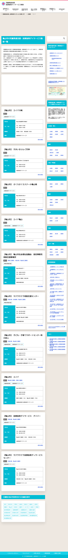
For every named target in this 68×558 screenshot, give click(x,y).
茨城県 (51, 155)
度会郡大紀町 (15, 514)
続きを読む (40, 139)
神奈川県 (51, 152)
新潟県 (62, 168)
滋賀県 (51, 202)
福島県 (51, 136)
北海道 (51, 131)
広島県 (56, 217)
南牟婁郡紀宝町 (7, 517)
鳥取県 (62, 217)
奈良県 (56, 202)
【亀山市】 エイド (11, 376)
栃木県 (56, 155)
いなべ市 (26, 506)
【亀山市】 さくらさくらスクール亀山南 (20, 184)
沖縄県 (57, 254)
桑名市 (25, 503)
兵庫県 (56, 199)
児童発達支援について (15, 10)
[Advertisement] (34, 26)
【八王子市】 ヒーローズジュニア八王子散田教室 (57, 312)
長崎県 (62, 249)
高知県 (51, 236)
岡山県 (51, 217)
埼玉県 (56, 149)
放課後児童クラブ (62, 10)
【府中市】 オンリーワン (56, 288)
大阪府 (51, 199)
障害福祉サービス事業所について (43, 9)
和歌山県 (51, 205)
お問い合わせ (37, 552)
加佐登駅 (15, 299)
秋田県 (56, 134)
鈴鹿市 (31, 503)
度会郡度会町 (7, 514)
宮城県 (51, 134)
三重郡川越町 (32, 509)
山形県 (62, 134)
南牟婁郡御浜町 (33, 514)
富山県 (51, 170)
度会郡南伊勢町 (24, 514)
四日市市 (10, 503)
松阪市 (20, 503)
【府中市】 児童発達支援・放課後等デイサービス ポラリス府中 (57, 284)
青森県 (56, 131)
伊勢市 (15, 503)
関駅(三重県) (11, 260)
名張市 (36, 503)
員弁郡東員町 (7, 509)
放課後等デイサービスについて (6, 9)
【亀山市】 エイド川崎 (12, 110)
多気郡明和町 (23, 511)
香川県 (56, 233)
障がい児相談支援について (34, 10)
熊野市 (20, 506)
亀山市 (5, 113)
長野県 (56, 168)
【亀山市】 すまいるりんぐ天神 (16, 149)
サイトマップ (26, 552)
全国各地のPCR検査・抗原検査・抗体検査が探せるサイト (56, 82)
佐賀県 (56, 249)
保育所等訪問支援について (25, 10)
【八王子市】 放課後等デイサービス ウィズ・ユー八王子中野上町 (57, 300)
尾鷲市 (5, 506)
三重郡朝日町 (23, 509)
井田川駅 (17, 260)
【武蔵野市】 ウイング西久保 (57, 266)
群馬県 (62, 155)
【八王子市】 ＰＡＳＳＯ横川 (57, 319)
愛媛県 (51, 233)
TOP (14, 14)
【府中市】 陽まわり (55, 277)
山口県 (56, 220)
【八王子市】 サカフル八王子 (57, 309)
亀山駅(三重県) (24, 260)
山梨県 (51, 168)
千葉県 (57, 152)
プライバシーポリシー (13, 552)
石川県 (56, 170)
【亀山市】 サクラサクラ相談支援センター (21, 296)
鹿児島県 (51, 254)
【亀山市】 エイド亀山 (12, 219)
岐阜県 (56, 183)
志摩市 (32, 506)
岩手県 (62, 131)
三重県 (51, 186)
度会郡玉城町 (32, 511)
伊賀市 (37, 506)
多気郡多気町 (7, 511)
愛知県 (51, 183)
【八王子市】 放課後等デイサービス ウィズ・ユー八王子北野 (57, 305)
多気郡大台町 (15, 511)
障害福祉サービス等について (53, 9)
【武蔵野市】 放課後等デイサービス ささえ (57, 274)
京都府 (62, 199)
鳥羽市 (15, 506)
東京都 (51, 149)
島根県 (51, 220)
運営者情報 (47, 552)
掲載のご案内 (58, 552)
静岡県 (62, 183)
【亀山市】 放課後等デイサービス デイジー (22, 415)
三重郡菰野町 (15, 509)
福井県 (62, 170)
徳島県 (62, 233)
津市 (5, 503)
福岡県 (51, 249)
